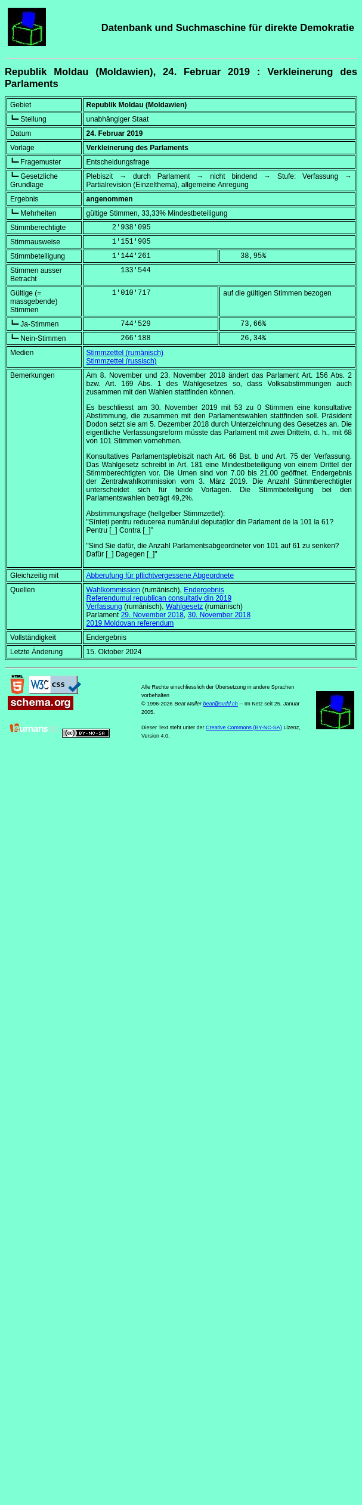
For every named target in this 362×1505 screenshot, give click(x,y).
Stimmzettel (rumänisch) (124, 353)
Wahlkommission (113, 590)
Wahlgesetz (184, 606)
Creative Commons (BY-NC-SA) (244, 727)
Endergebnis (204, 590)
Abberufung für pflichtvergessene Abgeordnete (160, 575)
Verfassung (104, 606)
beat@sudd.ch (220, 704)
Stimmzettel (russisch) (121, 361)
